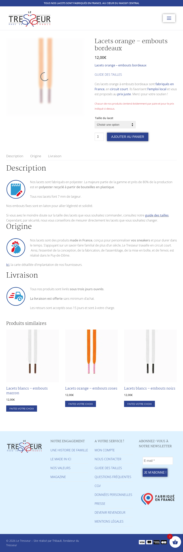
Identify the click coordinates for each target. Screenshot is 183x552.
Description (14, 156)
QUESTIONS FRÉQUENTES (113, 477)
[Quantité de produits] (99, 137)
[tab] (14, 156)
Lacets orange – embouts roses (91, 388)
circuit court (119, 89)
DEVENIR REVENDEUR (110, 512)
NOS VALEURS (60, 468)
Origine (35, 156)
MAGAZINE (58, 477)
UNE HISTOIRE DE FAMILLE (69, 450)
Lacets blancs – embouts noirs (149, 388)
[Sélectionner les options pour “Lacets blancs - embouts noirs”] (139, 404)
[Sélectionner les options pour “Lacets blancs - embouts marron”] (21, 408)
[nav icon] (169, 18)
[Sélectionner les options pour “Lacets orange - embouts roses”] (80, 404)
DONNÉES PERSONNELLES (113, 495)
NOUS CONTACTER (108, 459)
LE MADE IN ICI (60, 459)
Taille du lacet (104, 118)
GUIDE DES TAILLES (108, 74)
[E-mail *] (158, 461)
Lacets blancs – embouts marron (27, 391)
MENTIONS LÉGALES (109, 521)
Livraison (54, 156)
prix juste (124, 94)
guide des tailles (157, 215)
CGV (98, 486)
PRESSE (100, 503)
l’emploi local (156, 89)
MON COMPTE (105, 450)
